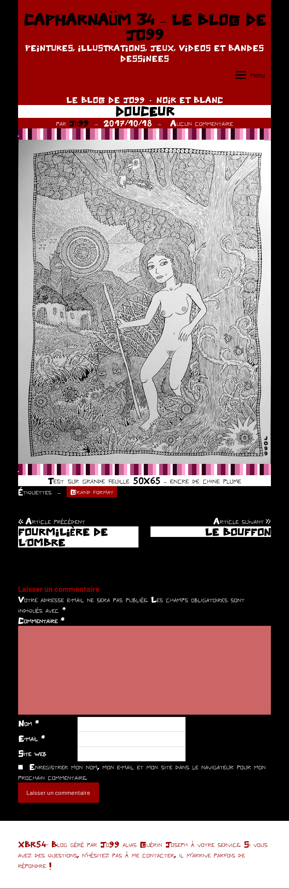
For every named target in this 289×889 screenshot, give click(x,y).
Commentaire (41, 621)
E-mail (31, 739)
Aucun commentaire (201, 123)
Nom (28, 724)
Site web (32, 754)
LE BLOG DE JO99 (105, 100)
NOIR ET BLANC (189, 100)
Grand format (93, 492)
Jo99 (79, 123)
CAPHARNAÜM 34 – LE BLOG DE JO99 (144, 27)
